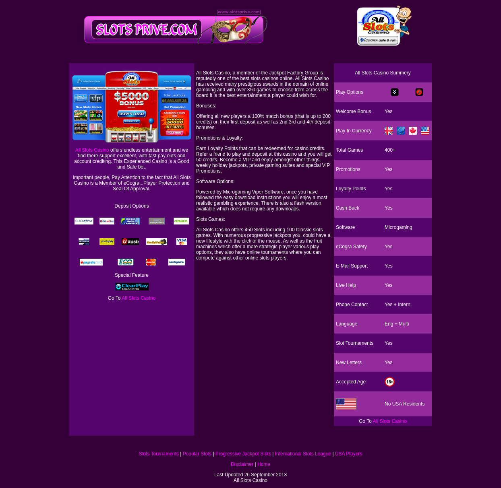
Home (263, 464)
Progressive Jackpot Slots (243, 454)
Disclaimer (242, 464)
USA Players (348, 454)
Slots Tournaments (159, 454)
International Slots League (303, 454)
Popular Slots (197, 454)
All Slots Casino (92, 150)
